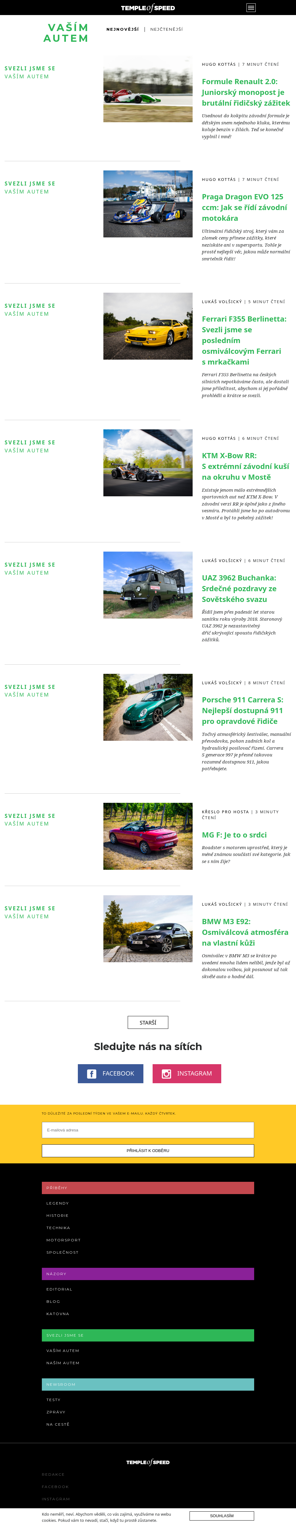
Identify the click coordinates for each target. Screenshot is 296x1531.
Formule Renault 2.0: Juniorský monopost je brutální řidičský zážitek (246, 92)
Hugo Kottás (219, 64)
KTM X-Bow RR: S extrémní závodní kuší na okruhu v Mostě (245, 466)
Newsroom (61, 1384)
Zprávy (56, 1412)
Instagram (187, 1074)
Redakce (53, 1474)
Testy (53, 1399)
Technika (58, 1227)
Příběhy (56, 1187)
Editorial (59, 1289)
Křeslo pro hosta (225, 811)
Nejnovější (122, 29)
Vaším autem (27, 76)
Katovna (58, 1313)
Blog (53, 1301)
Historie (57, 1215)
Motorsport (63, 1240)
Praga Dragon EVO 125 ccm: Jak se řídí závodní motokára (244, 207)
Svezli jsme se (65, 1335)
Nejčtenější (166, 29)
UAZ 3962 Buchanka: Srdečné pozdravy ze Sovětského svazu (239, 588)
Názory (56, 1273)
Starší (148, 1022)
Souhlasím (222, 1515)
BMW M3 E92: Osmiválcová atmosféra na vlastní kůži (245, 932)
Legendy (57, 1203)
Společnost (62, 1252)
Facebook (110, 1074)
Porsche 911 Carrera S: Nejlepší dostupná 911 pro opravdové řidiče (242, 710)
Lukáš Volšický (222, 301)
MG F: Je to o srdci (234, 835)
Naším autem (63, 1363)
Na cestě (58, 1424)
